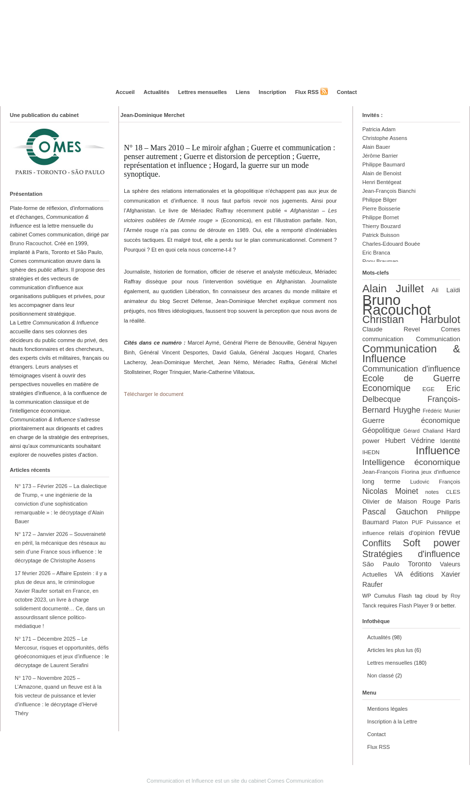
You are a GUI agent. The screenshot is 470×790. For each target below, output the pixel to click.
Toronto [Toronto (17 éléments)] (419, 564)
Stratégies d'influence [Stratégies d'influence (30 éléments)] (411, 554)
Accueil (125, 92)
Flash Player (414, 605)
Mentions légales (387, 709)
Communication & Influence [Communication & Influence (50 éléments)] (411, 354)
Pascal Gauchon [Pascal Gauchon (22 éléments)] (395, 511)
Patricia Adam (379, 129)
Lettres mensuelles (202, 92)
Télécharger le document (154, 394)
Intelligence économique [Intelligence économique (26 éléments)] (411, 462)
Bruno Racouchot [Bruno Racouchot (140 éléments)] (396, 305)
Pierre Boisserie (381, 208)
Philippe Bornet (380, 217)
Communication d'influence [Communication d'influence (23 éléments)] (411, 368)
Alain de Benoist (381, 173)
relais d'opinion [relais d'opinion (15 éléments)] (412, 532)
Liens (243, 92)
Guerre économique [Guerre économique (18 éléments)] (411, 420)
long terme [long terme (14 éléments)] (381, 481)
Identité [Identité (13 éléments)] (450, 441)
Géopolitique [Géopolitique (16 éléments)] (381, 430)
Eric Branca (376, 253)
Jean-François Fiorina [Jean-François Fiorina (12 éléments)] (390, 471)
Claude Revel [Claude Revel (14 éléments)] (391, 329)
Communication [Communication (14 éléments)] (438, 339)
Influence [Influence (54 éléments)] (438, 450)
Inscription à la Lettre (392, 721)
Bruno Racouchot (30, 243)
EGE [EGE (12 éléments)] (429, 389)
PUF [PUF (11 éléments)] (417, 522)
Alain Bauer (376, 147)
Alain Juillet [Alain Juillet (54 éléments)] (393, 288)
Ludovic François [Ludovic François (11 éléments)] (435, 482)
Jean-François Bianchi (389, 191)
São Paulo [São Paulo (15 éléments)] (381, 564)
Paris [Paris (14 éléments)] (453, 501)
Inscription (272, 92)
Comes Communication (295, 781)
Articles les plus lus (390, 650)
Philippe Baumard (383, 164)
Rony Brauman (380, 261)
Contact (347, 92)
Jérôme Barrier (380, 156)
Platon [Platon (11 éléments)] (400, 522)
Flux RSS (307, 92)
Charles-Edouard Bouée (391, 244)
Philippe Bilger (379, 200)
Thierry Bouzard (381, 226)
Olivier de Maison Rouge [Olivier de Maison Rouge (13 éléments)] (401, 501)
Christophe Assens (384, 138)
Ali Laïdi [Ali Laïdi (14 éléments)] (445, 290)
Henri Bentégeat (381, 182)
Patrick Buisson (381, 235)
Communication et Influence (180, 781)
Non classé (380, 675)
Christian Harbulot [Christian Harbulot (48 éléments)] (411, 319)
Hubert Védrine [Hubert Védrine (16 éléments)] (410, 440)
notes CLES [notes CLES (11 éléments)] (442, 492)
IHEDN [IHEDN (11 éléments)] (370, 452)
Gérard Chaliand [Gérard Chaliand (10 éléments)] (423, 431)
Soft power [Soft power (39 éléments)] (431, 542)
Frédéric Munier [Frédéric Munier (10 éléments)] (441, 411)
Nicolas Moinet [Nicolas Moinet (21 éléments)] (390, 491)
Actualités (156, 92)
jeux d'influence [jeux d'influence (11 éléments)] (441, 472)
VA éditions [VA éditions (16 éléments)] (414, 574)
